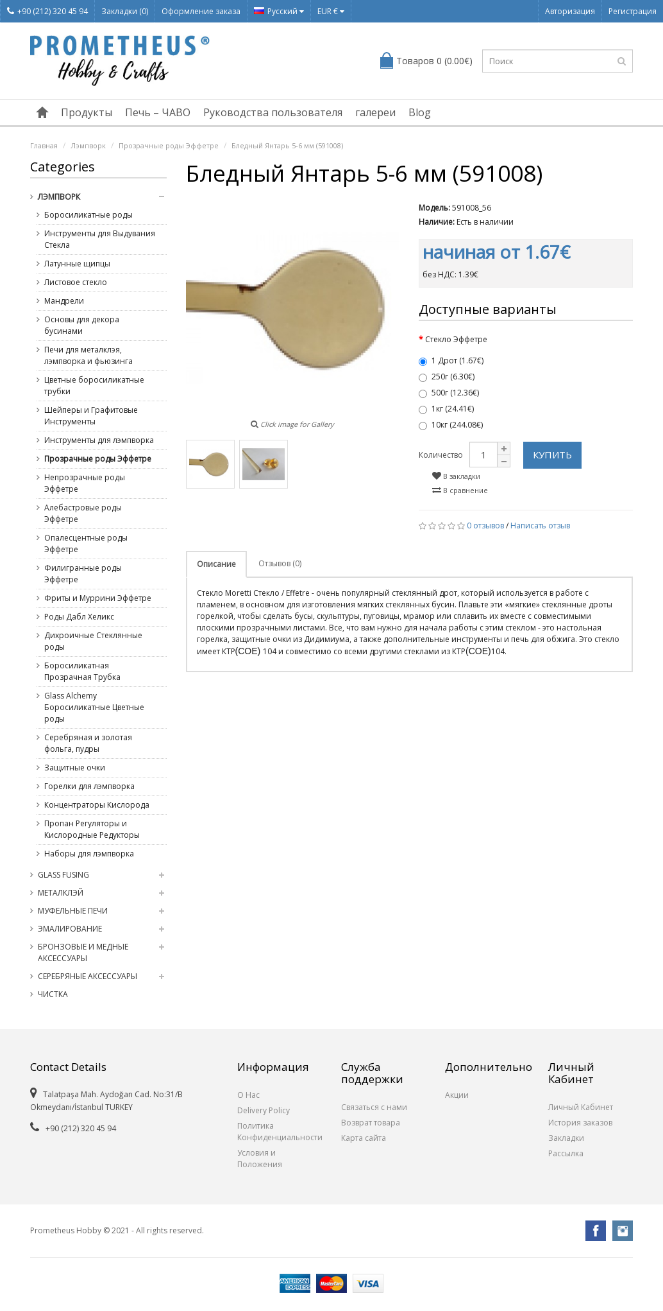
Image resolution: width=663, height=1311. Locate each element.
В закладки (456, 476)
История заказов (580, 1122)
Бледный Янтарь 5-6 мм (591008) (287, 145)
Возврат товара (370, 1122)
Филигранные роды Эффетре (83, 573)
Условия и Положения (259, 1158)
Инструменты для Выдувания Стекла (99, 239)
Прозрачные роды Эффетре (169, 145)
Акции (457, 1095)
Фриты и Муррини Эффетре (97, 598)
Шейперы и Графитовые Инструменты (91, 415)
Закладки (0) (124, 11)
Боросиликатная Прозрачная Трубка (82, 671)
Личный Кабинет (580, 1107)
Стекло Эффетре (456, 339)
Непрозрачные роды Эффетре (84, 483)
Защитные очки (74, 767)
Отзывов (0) (279, 563)
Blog (419, 112)
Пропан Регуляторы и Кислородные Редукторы (92, 829)
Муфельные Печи (73, 910)
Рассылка (565, 1153)
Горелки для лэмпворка (89, 786)
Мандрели (64, 300)
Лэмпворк (88, 145)
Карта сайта (363, 1138)
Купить (552, 454)
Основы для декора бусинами (81, 325)
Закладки (566, 1138)
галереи (375, 112)
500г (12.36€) (449, 392)
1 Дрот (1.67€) (451, 360)
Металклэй (60, 892)
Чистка (53, 994)
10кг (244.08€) (451, 424)
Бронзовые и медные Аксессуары (83, 952)
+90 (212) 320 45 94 (47, 11)
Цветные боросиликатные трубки (94, 385)
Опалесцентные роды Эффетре (86, 543)
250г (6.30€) (446, 376)
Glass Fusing (63, 874)
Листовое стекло (75, 282)
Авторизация (570, 11)
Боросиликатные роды (88, 214)
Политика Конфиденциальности (279, 1131)
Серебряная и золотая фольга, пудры (88, 743)
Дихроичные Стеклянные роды (93, 641)
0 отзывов (485, 525)
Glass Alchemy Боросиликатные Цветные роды (94, 707)
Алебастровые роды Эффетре (83, 513)
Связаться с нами (374, 1107)
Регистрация (632, 11)
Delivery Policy (263, 1110)
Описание (216, 564)
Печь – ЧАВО (157, 112)
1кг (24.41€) (446, 408)
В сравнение (460, 490)
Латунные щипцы (77, 263)
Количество (441, 454)
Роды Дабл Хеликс (79, 616)
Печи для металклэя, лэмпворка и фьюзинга (88, 355)
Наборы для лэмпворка (89, 853)
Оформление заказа (201, 11)
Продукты (86, 112)
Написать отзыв (540, 525)
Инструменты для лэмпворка (99, 440)
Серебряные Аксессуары (87, 976)
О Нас (248, 1095)
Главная (44, 145)
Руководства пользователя (272, 112)
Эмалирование (70, 928)
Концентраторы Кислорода (96, 804)
